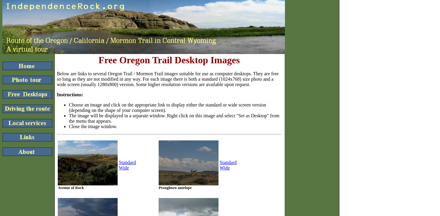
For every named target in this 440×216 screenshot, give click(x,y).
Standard (127, 162)
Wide (124, 167)
